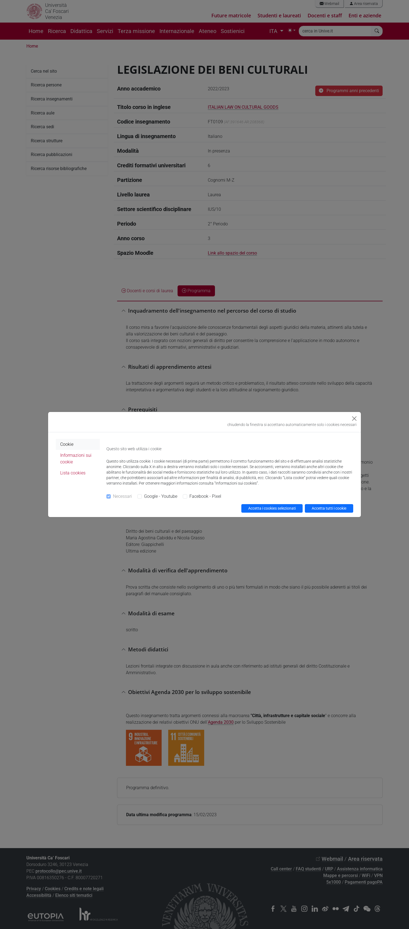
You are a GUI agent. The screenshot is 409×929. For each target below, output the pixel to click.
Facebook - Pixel (205, 496)
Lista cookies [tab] (72, 473)
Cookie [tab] (66, 444)
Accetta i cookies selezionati (272, 508)
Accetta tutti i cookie (329, 508)
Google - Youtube (160, 496)
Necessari (122, 496)
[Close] (354, 418)
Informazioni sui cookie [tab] (76, 459)
